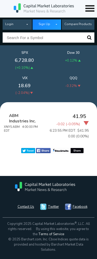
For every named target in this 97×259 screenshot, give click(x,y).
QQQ (73, 78)
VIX (25, 78)
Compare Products (78, 24)
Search (89, 37)
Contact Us (26, 206)
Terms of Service (51, 234)
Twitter (53, 206)
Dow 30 (73, 52)
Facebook (80, 206)
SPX (24, 52)
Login (9, 24)
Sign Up (44, 24)
